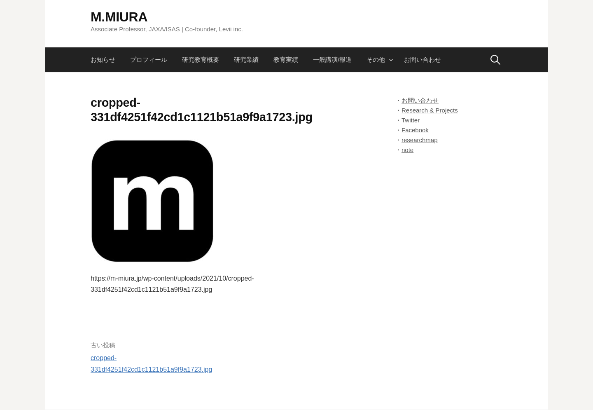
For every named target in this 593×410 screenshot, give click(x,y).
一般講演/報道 (332, 59)
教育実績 (285, 59)
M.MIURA (119, 16)
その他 (376, 59)
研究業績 (246, 59)
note (407, 149)
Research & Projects (430, 110)
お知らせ (103, 59)
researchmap (420, 139)
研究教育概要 (200, 59)
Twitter (411, 120)
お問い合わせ (422, 59)
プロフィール (148, 59)
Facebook (415, 130)
